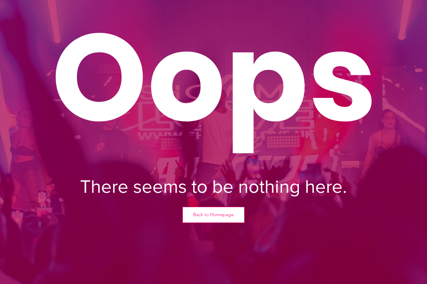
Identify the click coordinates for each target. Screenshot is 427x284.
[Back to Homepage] (213, 215)
